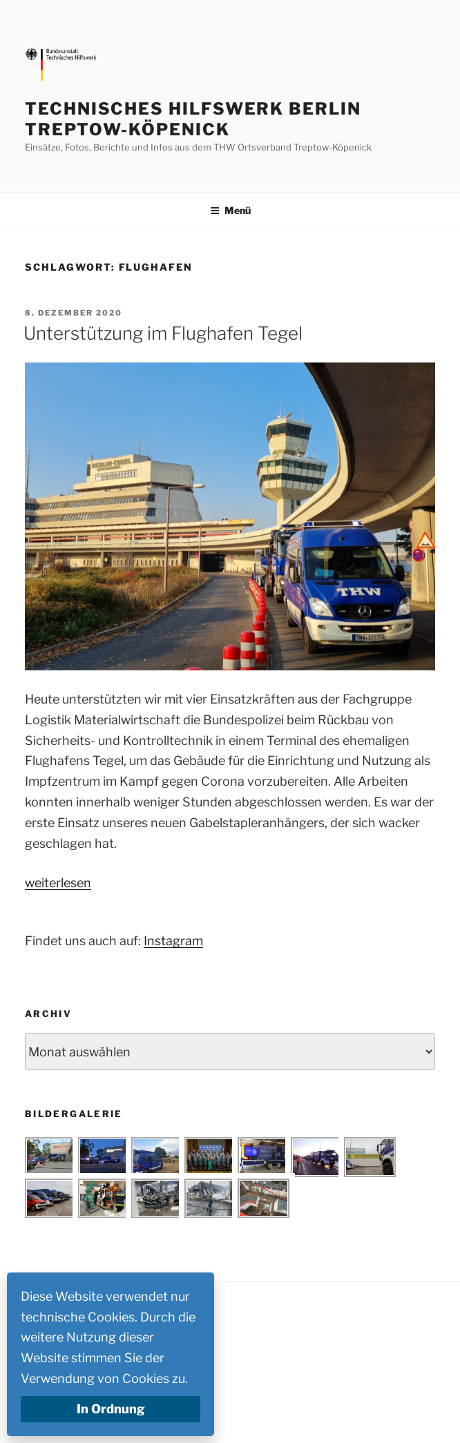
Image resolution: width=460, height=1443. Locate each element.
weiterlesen (58, 882)
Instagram (173, 940)
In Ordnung (111, 1409)
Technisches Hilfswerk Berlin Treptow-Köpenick (193, 119)
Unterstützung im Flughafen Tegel (163, 333)
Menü (230, 210)
